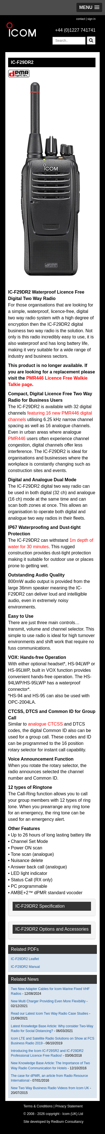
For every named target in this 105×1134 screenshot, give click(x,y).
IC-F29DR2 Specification (40, 906)
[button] (89, 7)
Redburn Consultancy (67, 1122)
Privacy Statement (69, 1106)
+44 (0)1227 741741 (75, 30)
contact (80, 18)
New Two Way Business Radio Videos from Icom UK (50, 1088)
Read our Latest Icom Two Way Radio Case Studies (49, 1014)
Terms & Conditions (38, 1106)
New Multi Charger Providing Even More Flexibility (48, 1001)
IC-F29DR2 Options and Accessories (51, 929)
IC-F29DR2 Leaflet (25, 959)
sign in (91, 18)
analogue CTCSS (45, 724)
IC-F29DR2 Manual (25, 967)
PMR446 (16, 438)
